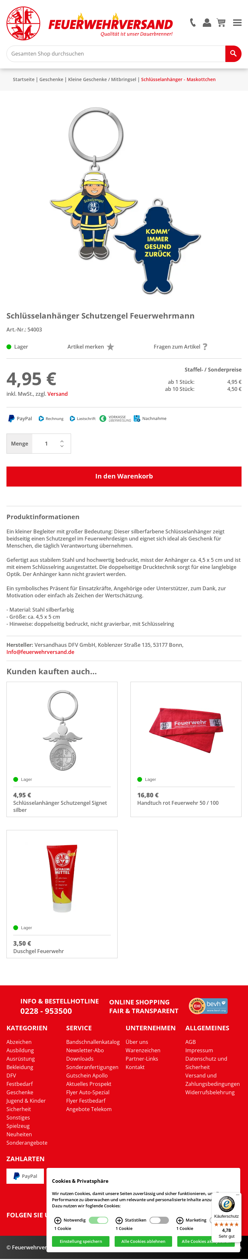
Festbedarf (19, 1084)
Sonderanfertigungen (92, 1068)
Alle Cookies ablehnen (143, 1241)
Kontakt (135, 1068)
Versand (57, 394)
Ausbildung (20, 1051)
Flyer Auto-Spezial (87, 1093)
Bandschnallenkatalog (93, 1042)
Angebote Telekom (89, 1110)
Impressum (199, 1051)
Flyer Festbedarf (85, 1101)
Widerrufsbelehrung (210, 1093)
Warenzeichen (143, 1051)
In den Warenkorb (124, 477)
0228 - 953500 (46, 1011)
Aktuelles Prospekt (88, 1084)
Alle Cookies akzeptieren (206, 1241)
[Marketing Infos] (179, 1220)
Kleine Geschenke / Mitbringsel (102, 80)
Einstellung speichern (81, 1241)
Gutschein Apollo (87, 1076)
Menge (19, 444)
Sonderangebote (26, 1143)
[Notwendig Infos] (57, 1220)
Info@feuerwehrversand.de (40, 652)
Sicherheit (18, 1110)
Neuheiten (19, 1135)
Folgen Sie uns (32, 1216)
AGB (190, 1042)
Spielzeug (18, 1126)
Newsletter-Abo (85, 1051)
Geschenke (51, 80)
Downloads (80, 1059)
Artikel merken (90, 348)
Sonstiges (18, 1118)
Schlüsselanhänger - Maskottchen (178, 80)
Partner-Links (142, 1059)
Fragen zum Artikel (180, 348)
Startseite (24, 80)
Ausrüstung (20, 1059)
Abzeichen (19, 1042)
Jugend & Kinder (26, 1101)
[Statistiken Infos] (119, 1220)
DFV (11, 1076)
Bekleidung (19, 1068)
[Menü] (238, 1196)
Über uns (137, 1042)
